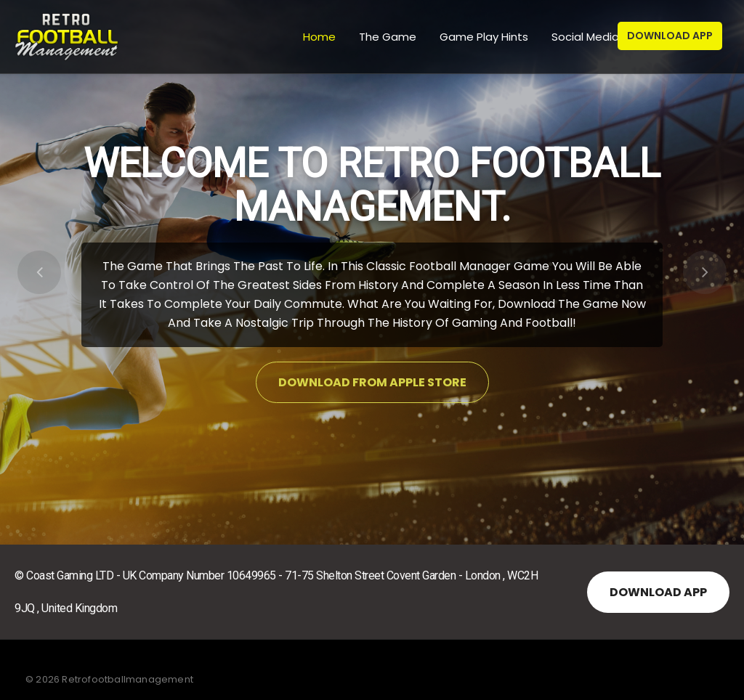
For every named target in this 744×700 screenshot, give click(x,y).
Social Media (584, 36)
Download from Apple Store (372, 382)
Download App (670, 35)
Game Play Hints (482, 36)
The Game (386, 36)
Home (318, 36)
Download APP (658, 592)
